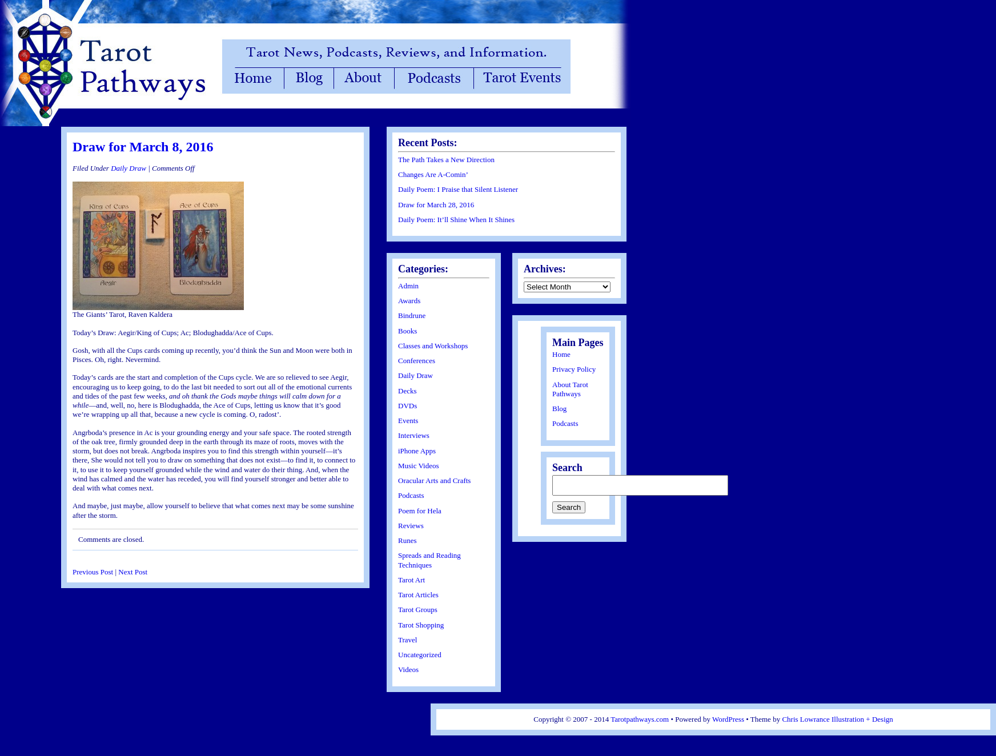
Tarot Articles (418, 594)
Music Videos (418, 465)
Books (407, 331)
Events (408, 420)
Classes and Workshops (433, 345)
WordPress (728, 719)
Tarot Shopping (421, 625)
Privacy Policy (574, 369)
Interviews (413, 435)
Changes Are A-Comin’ (433, 174)
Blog (559, 408)
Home (561, 354)
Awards (409, 300)
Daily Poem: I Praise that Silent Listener (458, 189)
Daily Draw (128, 168)
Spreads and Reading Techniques (429, 560)
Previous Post (93, 572)
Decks (407, 391)
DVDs (407, 405)
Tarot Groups (417, 609)
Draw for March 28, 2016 (436, 204)
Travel (407, 640)
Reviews (411, 525)
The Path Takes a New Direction (446, 159)
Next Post (132, 572)
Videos (408, 669)
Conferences (416, 360)
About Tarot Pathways (570, 389)
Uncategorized (419, 654)
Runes (407, 540)
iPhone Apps (417, 451)
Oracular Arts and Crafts (434, 480)
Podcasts (411, 495)
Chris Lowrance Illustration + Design (837, 719)
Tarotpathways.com (640, 719)
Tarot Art (411, 580)
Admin (408, 286)
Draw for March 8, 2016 (143, 146)
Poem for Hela (419, 510)
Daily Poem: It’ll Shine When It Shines (456, 219)
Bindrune (411, 315)
